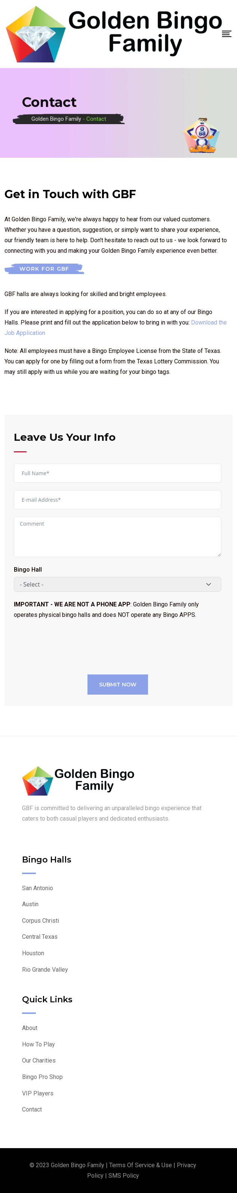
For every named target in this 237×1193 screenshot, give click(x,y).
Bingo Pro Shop (42, 1076)
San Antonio (37, 888)
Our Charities (39, 1060)
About (29, 1027)
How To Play (38, 1044)
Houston (33, 953)
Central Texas (40, 936)
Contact (32, 1109)
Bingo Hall (28, 569)
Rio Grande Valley (45, 969)
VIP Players (37, 1093)
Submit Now (117, 684)
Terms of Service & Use (140, 1165)
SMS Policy (123, 1175)
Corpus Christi (40, 920)
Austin (30, 904)
